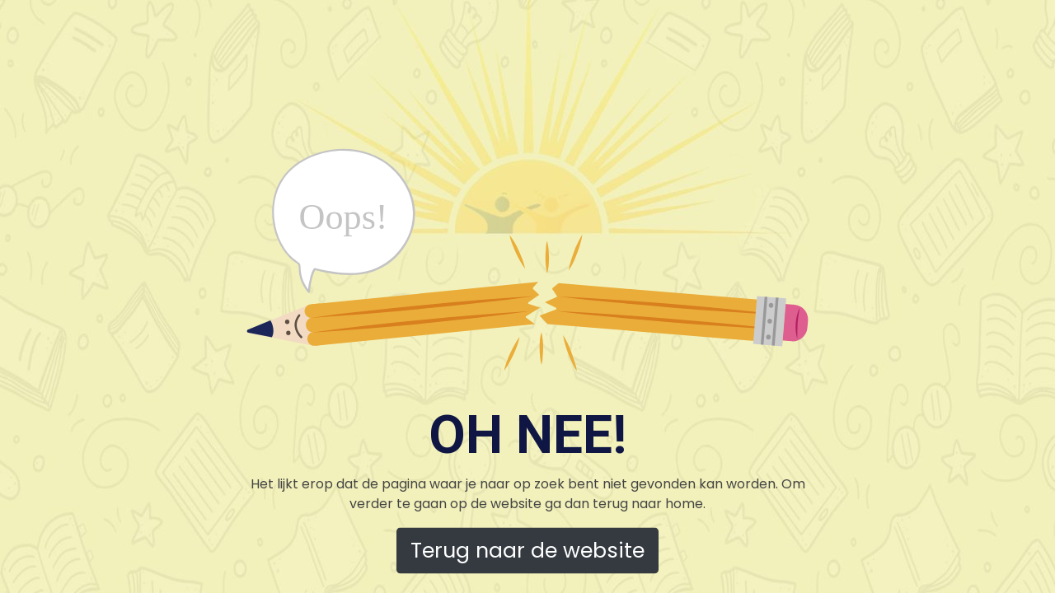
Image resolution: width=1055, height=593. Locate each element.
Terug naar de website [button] (527, 550)
